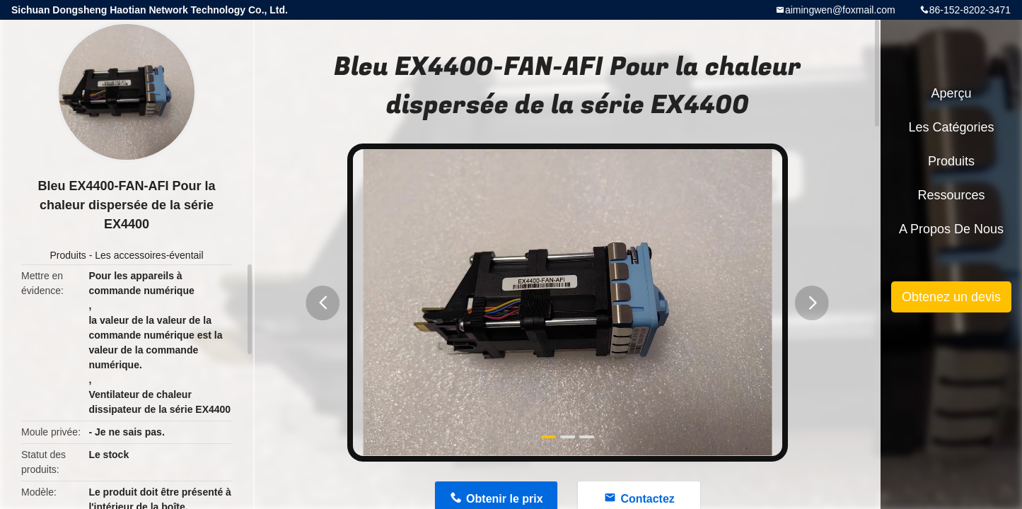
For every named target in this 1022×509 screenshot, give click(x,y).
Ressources (951, 195)
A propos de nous (951, 229)
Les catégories (951, 127)
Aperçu (951, 93)
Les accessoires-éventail (149, 255)
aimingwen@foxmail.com (840, 10)
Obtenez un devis (951, 297)
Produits (68, 255)
